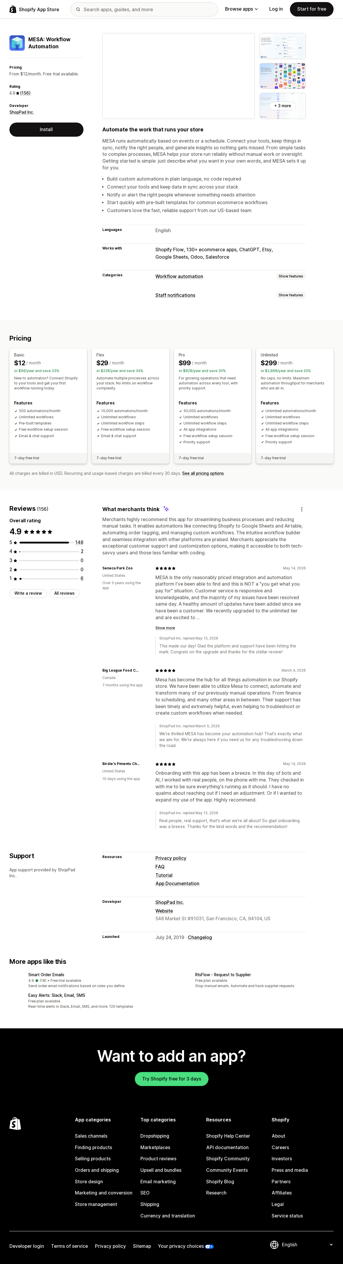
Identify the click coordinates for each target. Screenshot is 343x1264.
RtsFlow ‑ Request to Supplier (223, 974)
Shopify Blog (220, 1181)
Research (216, 1193)
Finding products (93, 1147)
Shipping (149, 1204)
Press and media (290, 1170)
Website (164, 911)
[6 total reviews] (82, 578)
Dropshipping (154, 1136)
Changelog (200, 937)
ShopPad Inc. (21, 112)
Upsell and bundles (160, 1170)
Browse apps (241, 9)
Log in (276, 9)
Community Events (227, 1170)
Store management (96, 1204)
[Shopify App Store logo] (34, 9)
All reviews (64, 593)
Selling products (93, 1158)
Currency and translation (167, 1216)
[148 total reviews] (79, 542)
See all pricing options (203, 473)
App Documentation (177, 883)
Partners (281, 1181)
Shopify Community (228, 1158)
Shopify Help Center (228, 1136)
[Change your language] (307, 1245)
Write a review (28, 593)
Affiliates (282, 1193)
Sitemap (142, 1246)
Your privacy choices (181, 1246)
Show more (165, 628)
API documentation (227, 1147)
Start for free (311, 9)
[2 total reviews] (82, 551)
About (278, 1136)
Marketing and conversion (103, 1193)
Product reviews (158, 1158)
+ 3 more (282, 105)
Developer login (26, 1246)
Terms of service (69, 1246)
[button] (88, 981)
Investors (282, 1158)
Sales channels (91, 1136)
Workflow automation (179, 276)
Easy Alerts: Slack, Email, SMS (56, 995)
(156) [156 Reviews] (25, 93)
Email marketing (158, 1181)
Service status (287, 1216)
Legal (278, 1204)
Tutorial (164, 875)
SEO (145, 1193)
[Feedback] (302, 509)
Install (46, 129)
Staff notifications (175, 295)
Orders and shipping (97, 1170)
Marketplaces (155, 1147)
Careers (280, 1147)
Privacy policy (170, 858)
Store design (89, 1181)
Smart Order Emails (46, 974)
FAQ (160, 867)
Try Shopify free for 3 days (171, 1079)
